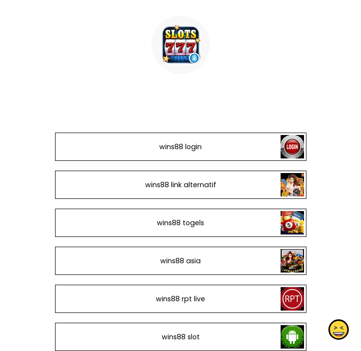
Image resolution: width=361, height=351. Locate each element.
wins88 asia (180, 261)
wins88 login (180, 147)
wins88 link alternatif (180, 185)
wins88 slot (180, 337)
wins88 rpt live (180, 299)
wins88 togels (180, 223)
